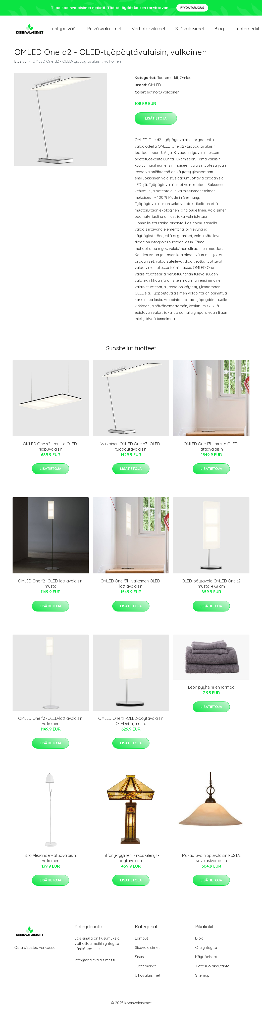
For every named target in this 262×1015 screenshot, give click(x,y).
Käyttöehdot (206, 960)
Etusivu (20, 64)
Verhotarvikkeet (148, 30)
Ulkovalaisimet (147, 978)
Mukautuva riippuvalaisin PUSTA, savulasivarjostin (211, 861)
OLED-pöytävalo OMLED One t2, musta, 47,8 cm (211, 587)
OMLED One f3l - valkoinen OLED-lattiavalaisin (131, 587)
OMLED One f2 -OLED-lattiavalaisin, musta (50, 587)
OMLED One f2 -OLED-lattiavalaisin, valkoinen (50, 724)
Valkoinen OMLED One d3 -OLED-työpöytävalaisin (131, 450)
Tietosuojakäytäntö (212, 969)
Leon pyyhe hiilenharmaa (211, 690)
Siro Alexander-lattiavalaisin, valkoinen (51, 861)
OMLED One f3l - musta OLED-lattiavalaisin (211, 450)
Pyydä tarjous (192, 8)
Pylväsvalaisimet (104, 30)
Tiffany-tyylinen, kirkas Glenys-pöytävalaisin (131, 861)
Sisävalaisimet (189, 30)
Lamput (141, 941)
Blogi (219, 30)
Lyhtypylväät (63, 30)
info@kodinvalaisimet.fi (95, 963)
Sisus (139, 960)
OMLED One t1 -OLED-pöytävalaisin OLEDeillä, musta (131, 724)
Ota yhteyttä (206, 951)
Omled (185, 81)
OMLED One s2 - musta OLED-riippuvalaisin (50, 450)
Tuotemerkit (167, 81)
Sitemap (202, 978)
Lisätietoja (156, 122)
